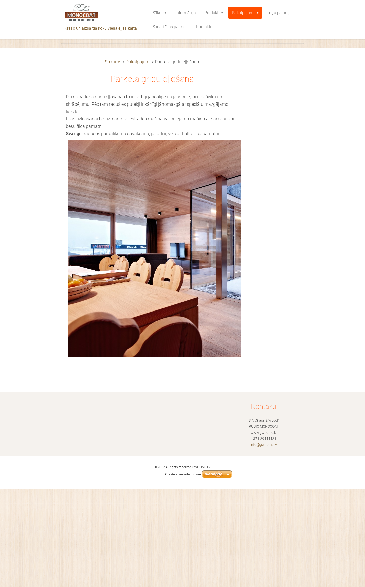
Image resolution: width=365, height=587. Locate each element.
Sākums (113, 160)
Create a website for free (183, 474)
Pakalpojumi (138, 160)
